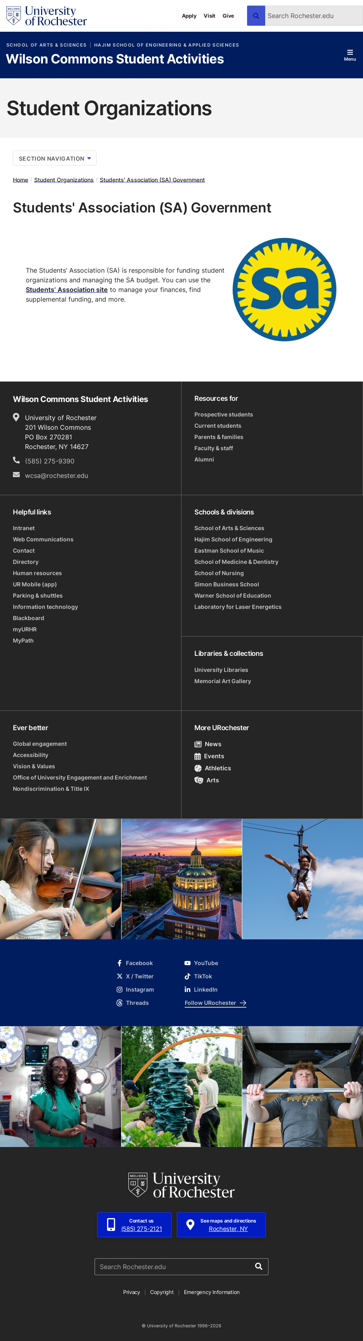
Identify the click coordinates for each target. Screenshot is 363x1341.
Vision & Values (34, 766)
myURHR (25, 629)
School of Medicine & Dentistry (236, 561)
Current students (217, 425)
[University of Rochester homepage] (46, 15)
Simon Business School (226, 584)
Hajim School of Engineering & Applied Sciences (166, 45)
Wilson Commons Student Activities (115, 59)
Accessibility (30, 755)
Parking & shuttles (38, 595)
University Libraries (221, 670)
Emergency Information (212, 1292)
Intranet (24, 528)
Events (209, 756)
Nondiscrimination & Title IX (51, 788)
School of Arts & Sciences (46, 45)
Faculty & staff (213, 448)
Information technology (45, 606)
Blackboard (28, 618)
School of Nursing (219, 573)
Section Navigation (55, 158)
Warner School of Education (232, 595)
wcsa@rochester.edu (56, 475)
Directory (26, 561)
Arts (206, 780)
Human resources (37, 573)
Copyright (162, 1292)
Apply (189, 15)
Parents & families (218, 437)
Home (20, 179)
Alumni (204, 459)
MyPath (23, 640)
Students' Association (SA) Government (152, 179)
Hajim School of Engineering (233, 539)
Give (228, 15)
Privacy (131, 1292)
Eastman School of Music (229, 550)
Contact (24, 550)
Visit (209, 15)
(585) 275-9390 (49, 461)
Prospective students (223, 414)
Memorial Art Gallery (222, 681)
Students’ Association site (67, 289)
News (207, 744)
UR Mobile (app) (35, 584)
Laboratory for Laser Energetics (238, 606)
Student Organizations (64, 179)
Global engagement (40, 743)
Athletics (212, 768)
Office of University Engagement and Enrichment (80, 777)
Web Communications (43, 539)
